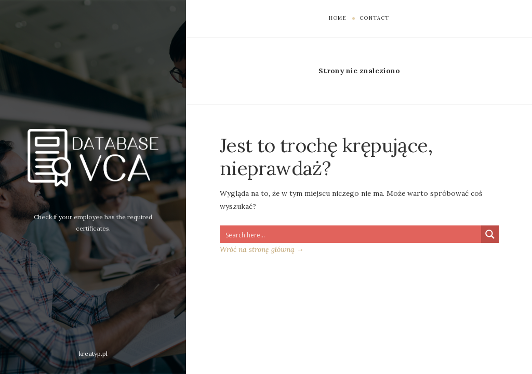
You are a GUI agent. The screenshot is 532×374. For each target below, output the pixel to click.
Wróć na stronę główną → (262, 249)
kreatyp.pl (93, 353)
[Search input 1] (350, 234)
